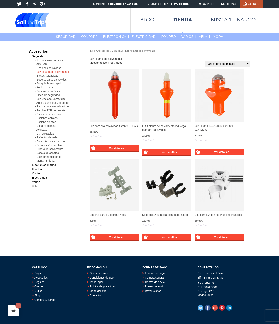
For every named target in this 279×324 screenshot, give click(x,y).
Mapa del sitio (98, 290)
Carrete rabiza (45, 133)
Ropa (37, 273)
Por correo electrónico (211, 273)
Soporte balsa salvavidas (52, 79)
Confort (90, 37)
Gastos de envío (155, 282)
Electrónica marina (44, 164)
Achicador (42, 129)
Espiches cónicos (47, 118)
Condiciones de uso (102, 277)
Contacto (95, 295)
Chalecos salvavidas (49, 67)
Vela (204, 37)
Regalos (39, 282)
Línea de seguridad (48, 95)
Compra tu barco (44, 299)
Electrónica (116, 37)
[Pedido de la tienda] (227, 64)
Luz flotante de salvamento (53, 71)
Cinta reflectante (46, 125)
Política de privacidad (102, 286)
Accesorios (103, 50)
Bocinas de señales (48, 91)
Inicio (93, 50)
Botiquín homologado (49, 83)
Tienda (182, 19)
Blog (147, 20)
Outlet (38, 290)
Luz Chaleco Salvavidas (51, 98)
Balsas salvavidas (47, 75)
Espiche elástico (46, 121)
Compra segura (154, 277)
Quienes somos (99, 273)
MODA (218, 37)
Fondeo (170, 37)
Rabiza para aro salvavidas (53, 106)
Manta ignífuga (46, 160)
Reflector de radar (47, 137)
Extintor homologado (49, 156)
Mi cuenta (230, 4)
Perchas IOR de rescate (51, 110)
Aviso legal (96, 282)
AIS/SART (42, 64)
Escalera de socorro (49, 114)
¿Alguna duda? (168, 4)
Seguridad (67, 37)
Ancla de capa (45, 87)
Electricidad (145, 37)
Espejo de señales (48, 152)
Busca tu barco (233, 20)
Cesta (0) (254, 4)
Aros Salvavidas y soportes (52, 102)
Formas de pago (155, 273)
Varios (188, 37)
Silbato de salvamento (50, 149)
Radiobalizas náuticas (50, 60)
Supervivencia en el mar (51, 141)
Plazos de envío (154, 286)
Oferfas (38, 286)
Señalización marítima (50, 145)
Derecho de (115, 4)
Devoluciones (153, 290)
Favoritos (208, 4)
